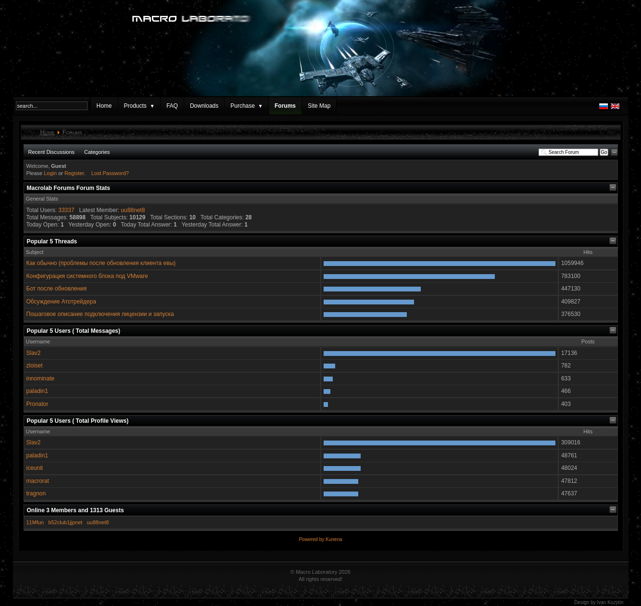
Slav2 (33, 353)
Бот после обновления (56, 288)
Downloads (204, 105)
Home (104, 105)
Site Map (319, 105)
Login (50, 173)
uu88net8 (133, 210)
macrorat (37, 481)
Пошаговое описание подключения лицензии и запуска (100, 314)
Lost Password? (110, 173)
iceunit (34, 468)
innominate (40, 378)
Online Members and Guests (75, 510)
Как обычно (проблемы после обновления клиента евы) (101, 263)
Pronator (37, 404)
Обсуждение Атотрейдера (61, 301)
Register (74, 173)
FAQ (172, 105)
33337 (66, 210)
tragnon (36, 493)
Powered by (312, 539)
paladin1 (37, 391)
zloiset (34, 365)
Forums (285, 105)
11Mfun (35, 522)
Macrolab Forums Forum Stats (68, 188)
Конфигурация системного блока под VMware (87, 276)
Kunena (334, 539)
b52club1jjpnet (65, 522)
